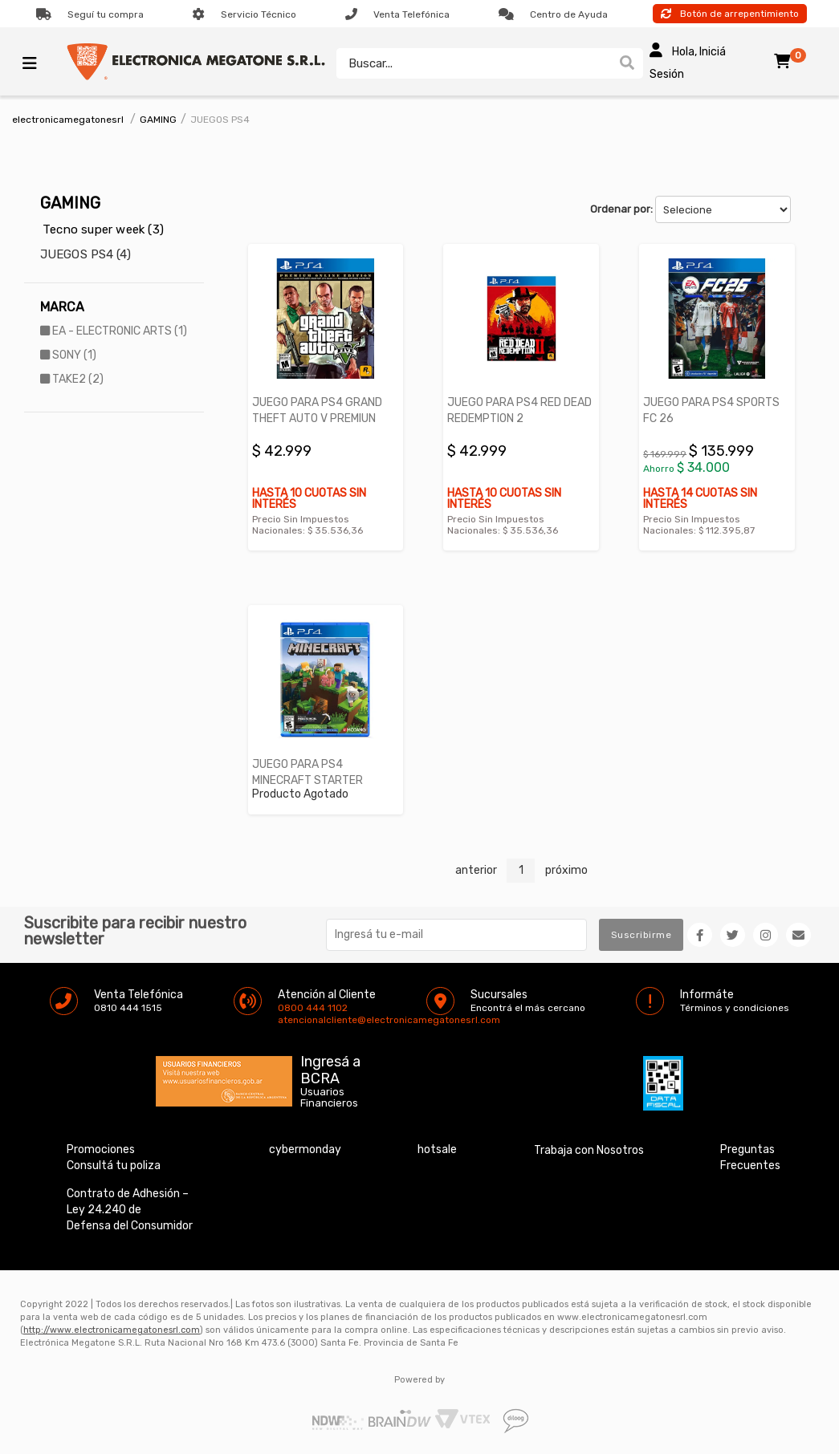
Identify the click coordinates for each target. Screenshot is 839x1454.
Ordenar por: (621, 209)
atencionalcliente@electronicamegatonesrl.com (291, 1020)
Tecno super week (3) (103, 229)
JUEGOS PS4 (220, 119)
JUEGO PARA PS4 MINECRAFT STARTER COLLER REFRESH (307, 780)
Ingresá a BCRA (330, 1067)
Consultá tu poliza (114, 1165)
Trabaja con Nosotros (589, 1150)
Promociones (101, 1149)
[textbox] (470, 63)
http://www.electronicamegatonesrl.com (111, 1330)
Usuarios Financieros (329, 1097)
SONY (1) (68, 355)
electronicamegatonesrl (68, 119)
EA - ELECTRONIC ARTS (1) (113, 331)
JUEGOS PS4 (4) (85, 254)
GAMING (158, 119)
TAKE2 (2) (72, 379)
